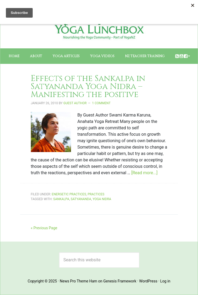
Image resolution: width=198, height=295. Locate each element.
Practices (96, 194)
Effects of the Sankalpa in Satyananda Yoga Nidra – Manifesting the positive (88, 86)
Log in (165, 281)
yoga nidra (102, 199)
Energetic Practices (69, 194)
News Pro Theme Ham (78, 281)
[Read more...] (144, 172)
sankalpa (61, 199)
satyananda (81, 199)
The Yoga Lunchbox (99, 24)
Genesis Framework (119, 281)
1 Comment (101, 103)
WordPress (148, 281)
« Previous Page (44, 228)
